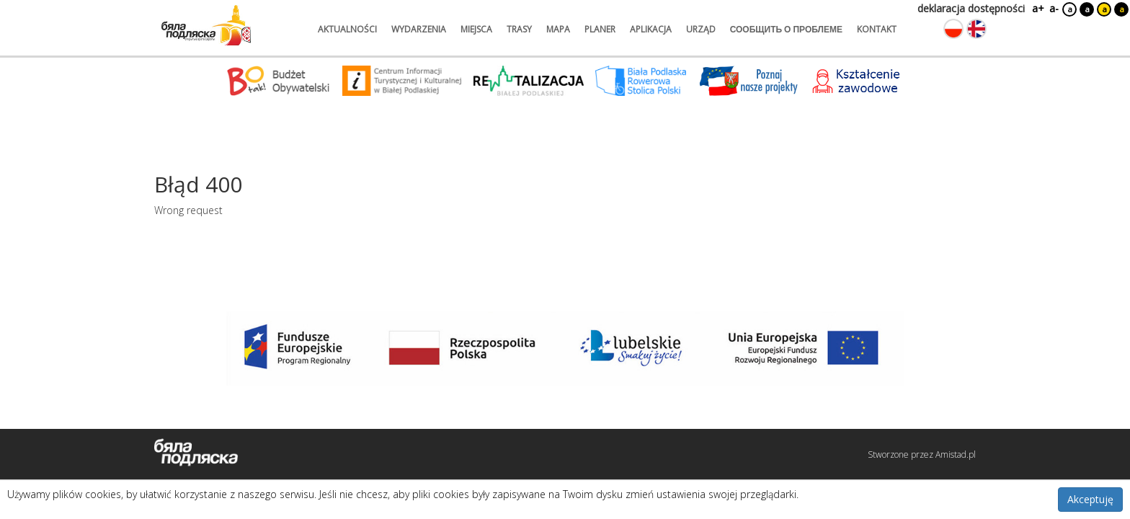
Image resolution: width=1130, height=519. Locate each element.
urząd (701, 29)
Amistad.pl (955, 454)
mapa (558, 29)
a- (1054, 8)
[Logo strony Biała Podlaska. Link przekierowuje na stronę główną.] (206, 25)
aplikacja (651, 29)
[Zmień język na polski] (953, 29)
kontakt (877, 29)
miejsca (476, 29)
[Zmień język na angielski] (976, 29)
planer (599, 29)
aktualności (347, 29)
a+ (1037, 8)
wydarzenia (418, 29)
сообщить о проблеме (786, 29)
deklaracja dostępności (971, 8)
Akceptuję (1090, 499)
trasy (519, 29)
